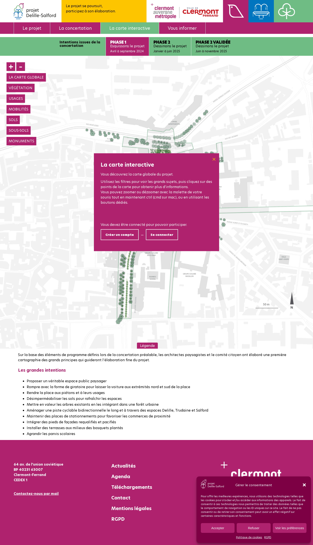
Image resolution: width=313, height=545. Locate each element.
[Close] (214, 159)
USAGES (16, 98)
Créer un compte (119, 235)
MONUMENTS (21, 141)
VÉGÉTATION (20, 87)
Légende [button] (147, 345)
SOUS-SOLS (18, 130)
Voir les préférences (289, 528)
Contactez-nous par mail (36, 493)
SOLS (13, 119)
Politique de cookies (249, 537)
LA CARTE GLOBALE (26, 77)
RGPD (267, 537)
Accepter (217, 528)
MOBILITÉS (18, 109)
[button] (304, 485)
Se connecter (162, 235)
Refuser (254, 528)
